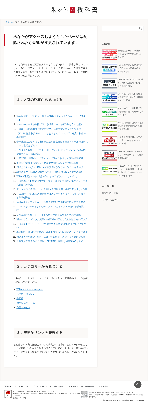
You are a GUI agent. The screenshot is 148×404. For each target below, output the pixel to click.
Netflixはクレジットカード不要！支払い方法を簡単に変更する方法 (50, 202)
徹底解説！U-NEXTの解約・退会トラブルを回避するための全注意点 (52, 232)
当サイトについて (22, 386)
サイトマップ (72, 386)
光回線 (19, 298)
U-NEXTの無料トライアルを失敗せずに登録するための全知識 (48, 215)
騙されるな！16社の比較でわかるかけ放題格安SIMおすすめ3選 (49, 172)
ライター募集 (102, 386)
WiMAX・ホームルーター (29, 289)
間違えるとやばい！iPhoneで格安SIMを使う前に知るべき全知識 (49, 167)
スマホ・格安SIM (25, 294)
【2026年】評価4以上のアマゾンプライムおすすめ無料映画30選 (49, 158)
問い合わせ (59, 386)
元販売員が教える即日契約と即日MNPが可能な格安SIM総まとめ (50, 241)
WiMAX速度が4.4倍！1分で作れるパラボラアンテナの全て (46, 176)
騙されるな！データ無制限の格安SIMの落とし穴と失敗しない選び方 (52, 219)
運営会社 (8, 386)
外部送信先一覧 (87, 386)
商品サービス (23, 307)
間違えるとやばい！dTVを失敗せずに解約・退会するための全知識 (50, 237)
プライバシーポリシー (42, 386)
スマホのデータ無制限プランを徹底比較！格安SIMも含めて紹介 (49, 124)
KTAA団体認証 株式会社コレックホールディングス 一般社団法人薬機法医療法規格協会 (84, 394)
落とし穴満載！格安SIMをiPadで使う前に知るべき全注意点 (47, 163)
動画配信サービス (25, 303)
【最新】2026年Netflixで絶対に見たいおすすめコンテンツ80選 (49, 129)
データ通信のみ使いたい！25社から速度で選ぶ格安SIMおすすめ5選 (51, 189)
